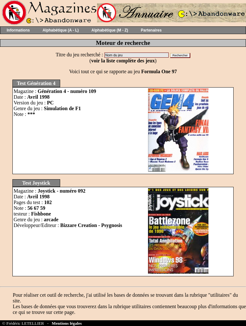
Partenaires (151, 30)
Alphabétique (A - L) (61, 30)
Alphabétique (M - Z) (109, 30)
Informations (18, 30)
